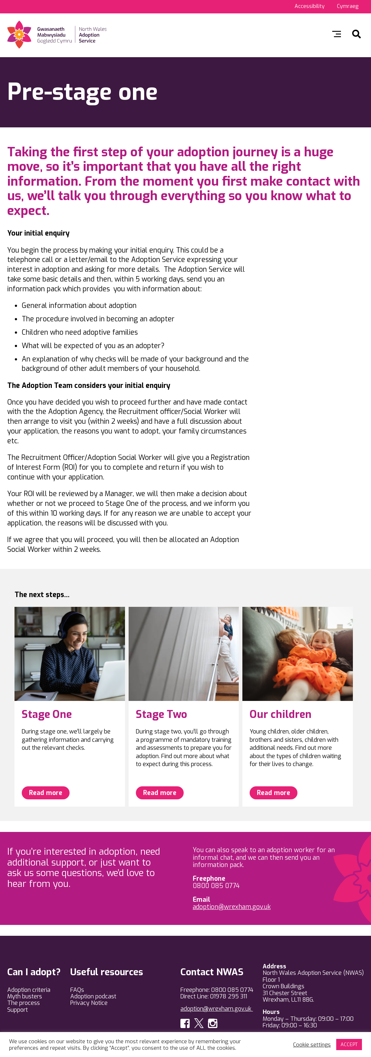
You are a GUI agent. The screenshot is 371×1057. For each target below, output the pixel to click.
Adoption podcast (93, 996)
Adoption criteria (28, 990)
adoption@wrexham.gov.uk (232, 906)
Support (17, 1010)
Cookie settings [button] (312, 1044)
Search (356, 34)
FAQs (77, 990)
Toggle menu (336, 34)
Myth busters (24, 996)
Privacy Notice (89, 1003)
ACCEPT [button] (349, 1044)
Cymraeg (347, 6)
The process (23, 1003)
